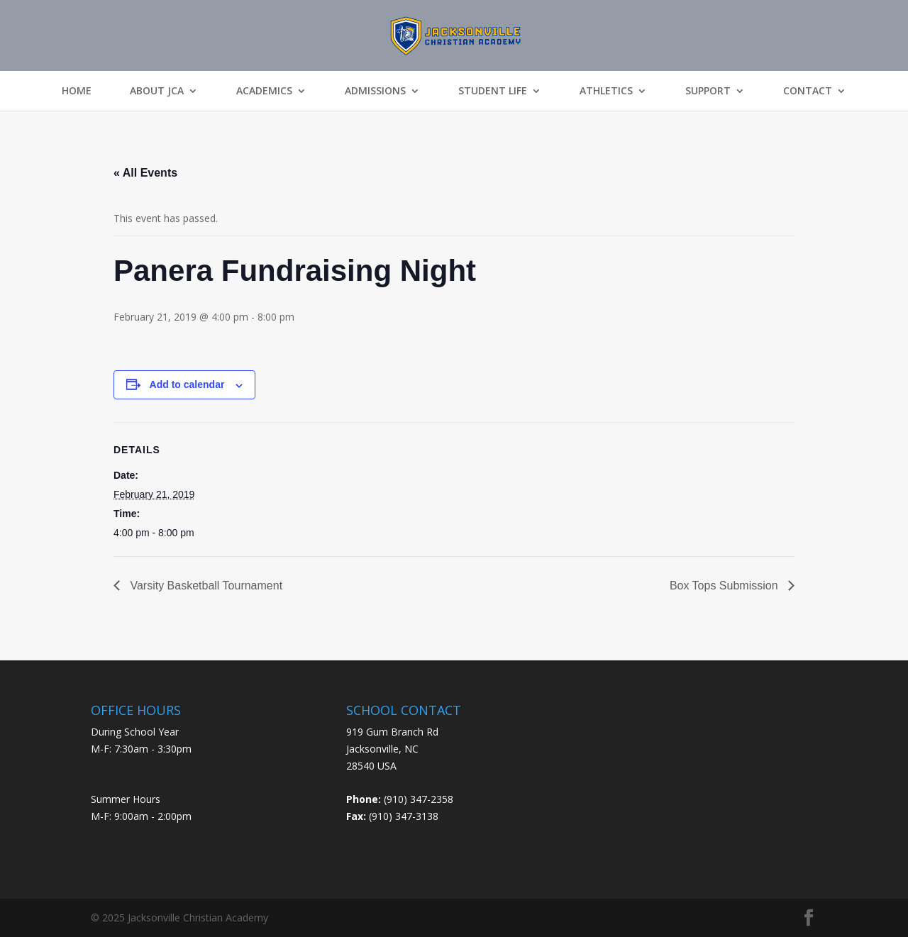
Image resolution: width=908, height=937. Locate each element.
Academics (264, 91)
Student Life (492, 91)
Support (708, 91)
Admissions (375, 91)
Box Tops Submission (725, 586)
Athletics (606, 91)
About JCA (157, 91)
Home (77, 91)
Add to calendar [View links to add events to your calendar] (187, 384)
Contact (807, 91)
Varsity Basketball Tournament (204, 586)
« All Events (145, 173)
